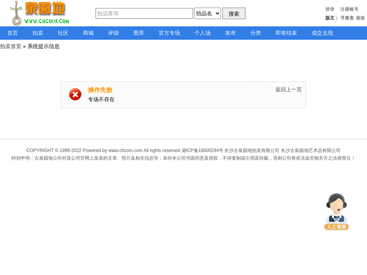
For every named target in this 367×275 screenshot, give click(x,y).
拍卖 (37, 33)
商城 (88, 33)
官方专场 (169, 33)
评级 (113, 33)
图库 (138, 33)
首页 (12, 33)
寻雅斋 (347, 18)
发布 (230, 33)
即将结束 (286, 33)
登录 (330, 9)
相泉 (360, 18)
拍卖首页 (10, 46)
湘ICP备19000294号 (202, 150)
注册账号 (349, 9)
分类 (255, 33)
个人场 (203, 33)
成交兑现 (322, 33)
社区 (63, 33)
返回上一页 (288, 89)
